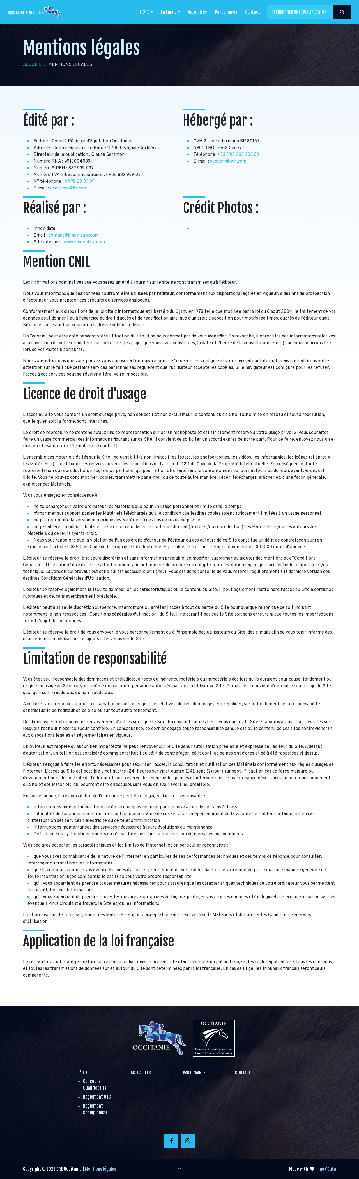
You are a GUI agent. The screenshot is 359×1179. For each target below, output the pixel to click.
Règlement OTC (97, 1097)
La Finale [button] (169, 12)
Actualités (197, 12)
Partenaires (226, 12)
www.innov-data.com (84, 242)
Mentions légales (100, 1169)
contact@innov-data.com (74, 235)
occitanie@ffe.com (69, 188)
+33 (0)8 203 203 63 (238, 155)
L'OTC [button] (144, 12)
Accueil (32, 65)
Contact (252, 12)
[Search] (309, 12)
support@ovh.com (228, 161)
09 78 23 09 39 (80, 181)
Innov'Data (326, 1169)
